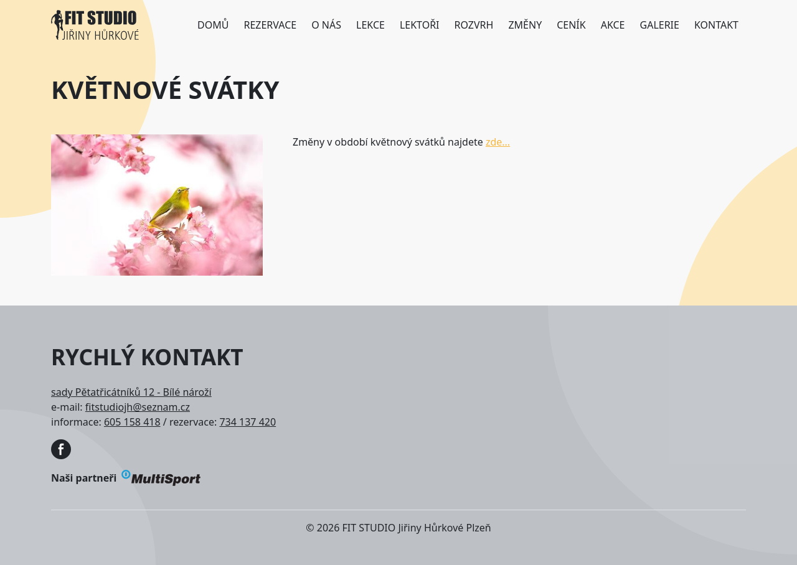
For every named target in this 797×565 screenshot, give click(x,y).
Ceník (571, 25)
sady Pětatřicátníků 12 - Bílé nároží (131, 392)
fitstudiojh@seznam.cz (137, 407)
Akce (613, 25)
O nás (326, 25)
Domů (213, 25)
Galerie (659, 25)
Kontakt (716, 25)
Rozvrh (474, 25)
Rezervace (269, 25)
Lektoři (420, 25)
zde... (498, 142)
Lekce (370, 25)
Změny (525, 25)
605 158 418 (132, 422)
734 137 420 (247, 422)
